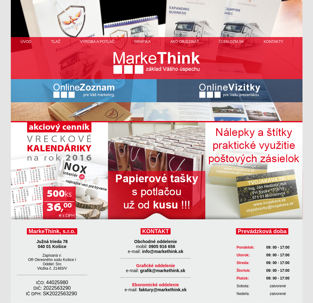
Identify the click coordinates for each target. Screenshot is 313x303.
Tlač (56, 42)
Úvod (26, 42)
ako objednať (184, 42)
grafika (142, 42)
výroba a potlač (97, 42)
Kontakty (273, 42)
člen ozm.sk (231, 42)
